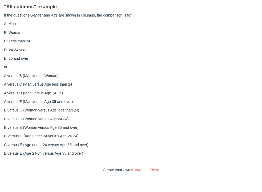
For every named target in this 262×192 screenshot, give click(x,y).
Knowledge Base (145, 170)
